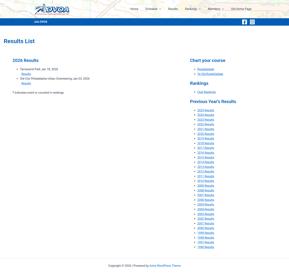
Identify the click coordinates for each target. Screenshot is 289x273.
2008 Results (206, 190)
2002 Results (206, 218)
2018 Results (206, 143)
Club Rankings (206, 92)
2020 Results (206, 134)
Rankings (196, 9)
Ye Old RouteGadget (210, 74)
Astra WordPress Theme (165, 265)
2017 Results (206, 148)
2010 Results (206, 181)
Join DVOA (40, 21)
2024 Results (206, 115)
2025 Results (206, 110)
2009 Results (206, 185)
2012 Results (206, 171)
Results (177, 9)
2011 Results (206, 176)
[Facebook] (244, 22)
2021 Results (206, 129)
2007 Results (206, 195)
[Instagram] (252, 22)
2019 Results (206, 138)
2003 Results (206, 214)
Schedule (159, 9)
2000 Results (206, 228)
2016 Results (206, 152)
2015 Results (206, 157)
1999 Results (206, 233)
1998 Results (206, 237)
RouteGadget (206, 69)
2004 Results (206, 209)
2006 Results (206, 200)
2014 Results (206, 162)
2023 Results (206, 119)
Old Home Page (242, 9)
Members (218, 9)
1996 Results (206, 247)
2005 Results (206, 204)
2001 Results (206, 223)
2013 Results (206, 167)
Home (141, 9)
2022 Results (206, 124)
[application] (165, 9)
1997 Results (206, 242)
